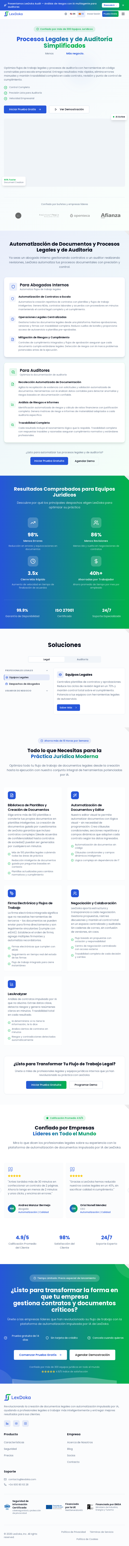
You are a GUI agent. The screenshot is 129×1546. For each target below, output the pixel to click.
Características (14, 1442)
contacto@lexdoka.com (22, 1479)
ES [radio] (81, 13)
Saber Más (68, 707)
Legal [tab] (46, 659)
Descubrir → (110, 5)
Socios (71, 1455)
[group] (76, 13)
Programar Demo (86, 1085)
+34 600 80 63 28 (18, 1484)
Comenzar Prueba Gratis (40, 1355)
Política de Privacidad (73, 1532)
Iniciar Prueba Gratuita (49, 461)
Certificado (64, 616)
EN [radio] (72, 13)
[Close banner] (123, 5)
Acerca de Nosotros (80, 1442)
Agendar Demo (85, 461)
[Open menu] (123, 14)
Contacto (73, 1462)
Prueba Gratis (110, 13)
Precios (8, 1455)
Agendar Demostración (92, 1355)
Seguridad (10, 1449)
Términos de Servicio (101, 1532)
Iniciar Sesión (93, 13)
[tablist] (64, 659)
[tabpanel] (64, 691)
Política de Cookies (87, 1539)
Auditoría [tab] (82, 659)
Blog (70, 1449)
